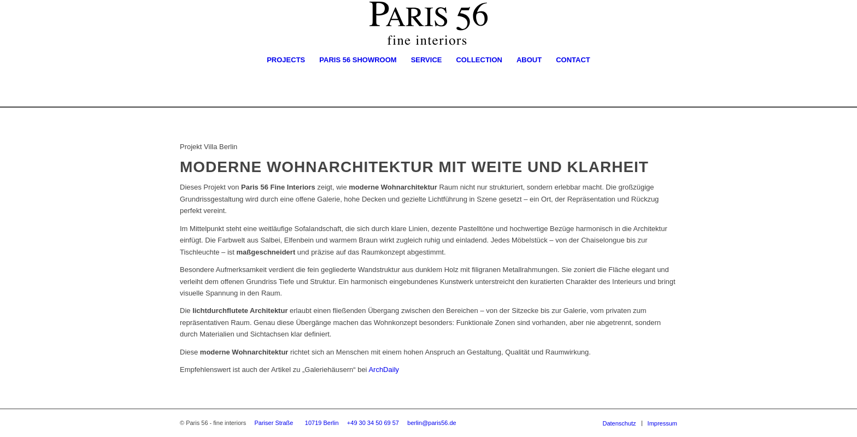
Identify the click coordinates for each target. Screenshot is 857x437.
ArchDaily (383, 369)
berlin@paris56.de (431, 423)
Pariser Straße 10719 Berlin (297, 423)
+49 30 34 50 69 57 (373, 423)
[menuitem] (286, 60)
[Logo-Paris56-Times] (428, 23)
